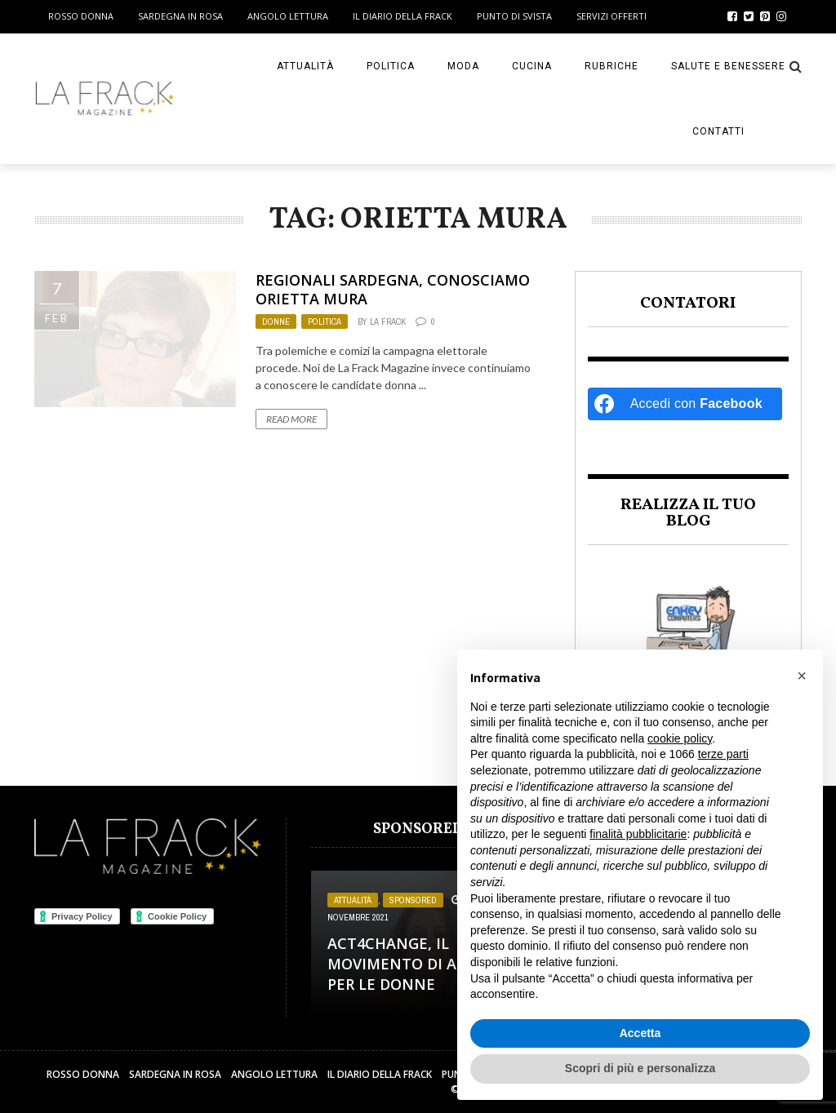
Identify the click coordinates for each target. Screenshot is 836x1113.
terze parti (723, 753)
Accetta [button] (640, 1033)
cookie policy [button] (679, 738)
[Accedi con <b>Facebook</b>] (685, 404)
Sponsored (413, 900)
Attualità (305, 66)
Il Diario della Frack (402, 16)
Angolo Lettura (287, 16)
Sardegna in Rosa (180, 16)
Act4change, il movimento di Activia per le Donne (416, 963)
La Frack (388, 321)
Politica (391, 66)
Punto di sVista (514, 16)
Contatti (718, 131)
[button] (802, 676)
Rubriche (611, 66)
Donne (276, 321)
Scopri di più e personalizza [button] (640, 1068)
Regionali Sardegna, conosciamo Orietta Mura (393, 289)
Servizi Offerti (611, 16)
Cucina (532, 66)
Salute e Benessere (728, 66)
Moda (463, 66)
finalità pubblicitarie (638, 833)
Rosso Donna (80, 16)
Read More (291, 419)
